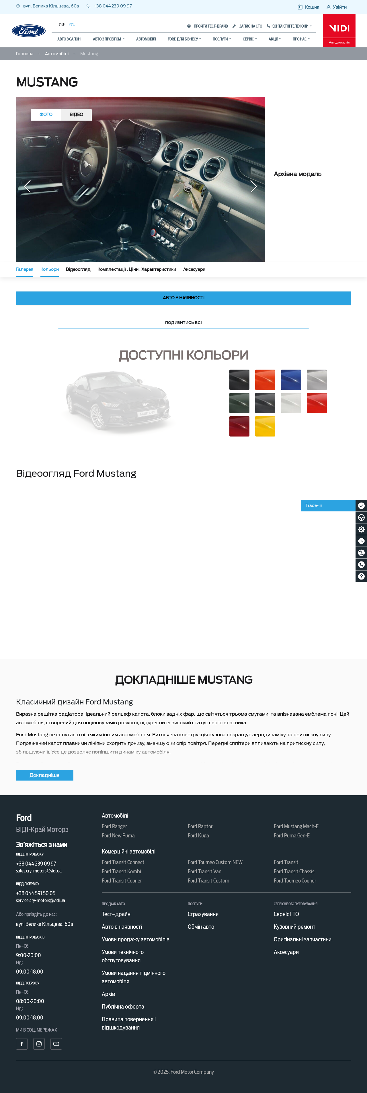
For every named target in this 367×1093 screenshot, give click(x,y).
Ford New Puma (118, 836)
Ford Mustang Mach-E (296, 826)
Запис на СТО (247, 26)
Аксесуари (194, 269)
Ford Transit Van (204, 871)
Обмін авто (201, 926)
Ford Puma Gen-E (292, 836)
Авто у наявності (183, 298)
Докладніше (45, 775)
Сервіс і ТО (286, 914)
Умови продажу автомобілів (135, 939)
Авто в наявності (122, 926)
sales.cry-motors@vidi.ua (39, 871)
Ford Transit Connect (123, 862)
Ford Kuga (198, 836)
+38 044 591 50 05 (35, 893)
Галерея (24, 269)
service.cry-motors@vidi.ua (40, 900)
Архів (108, 993)
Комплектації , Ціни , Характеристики (136, 269)
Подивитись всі (183, 322)
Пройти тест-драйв (207, 26)
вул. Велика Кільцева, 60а (48, 6)
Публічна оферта (123, 1006)
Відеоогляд (78, 269)
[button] (308, 7)
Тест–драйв (116, 914)
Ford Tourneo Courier (295, 881)
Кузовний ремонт (294, 926)
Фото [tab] (46, 114)
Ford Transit (286, 862)
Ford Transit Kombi (121, 871)
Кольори (49, 269)
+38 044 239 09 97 (109, 6)
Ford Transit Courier (122, 881)
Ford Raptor (200, 826)
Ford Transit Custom (208, 881)
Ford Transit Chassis (294, 871)
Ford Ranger (114, 826)
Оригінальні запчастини (302, 939)
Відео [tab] (76, 114)
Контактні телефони (290, 26)
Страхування (203, 914)
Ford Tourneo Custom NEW (215, 862)
